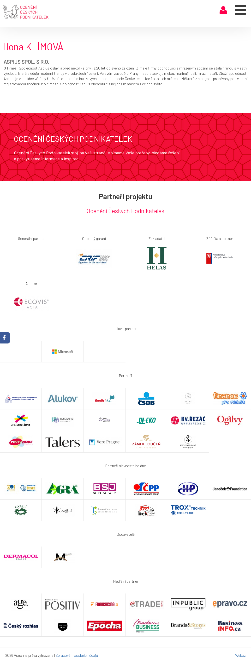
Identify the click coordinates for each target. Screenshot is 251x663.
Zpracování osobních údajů (77, 655)
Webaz (240, 655)
